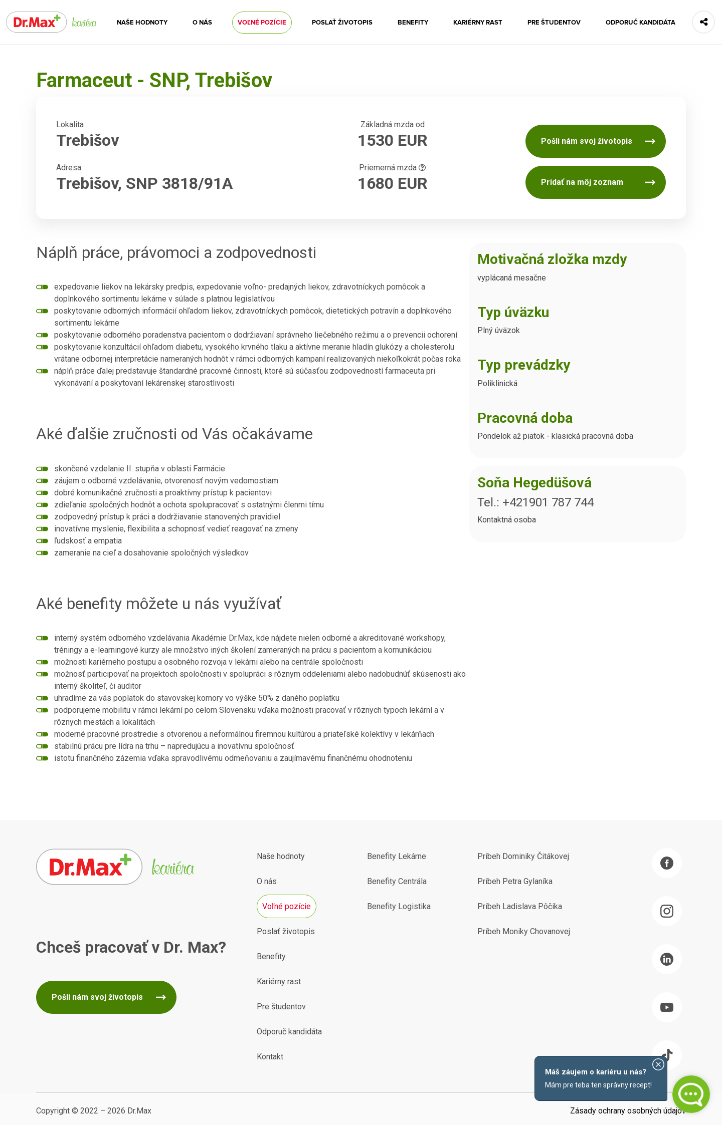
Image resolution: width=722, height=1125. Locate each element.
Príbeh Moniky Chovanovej (523, 931)
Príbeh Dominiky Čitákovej (523, 856)
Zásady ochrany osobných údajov (628, 1110)
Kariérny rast (477, 23)
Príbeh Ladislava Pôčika (519, 906)
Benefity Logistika (399, 906)
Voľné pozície (262, 23)
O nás (202, 23)
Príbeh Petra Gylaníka (515, 881)
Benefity (413, 23)
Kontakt (270, 1056)
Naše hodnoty (142, 23)
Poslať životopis (342, 23)
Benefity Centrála (397, 881)
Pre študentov (554, 23)
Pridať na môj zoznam (582, 182)
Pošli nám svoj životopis (586, 141)
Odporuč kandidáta (640, 23)
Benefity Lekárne (396, 856)
